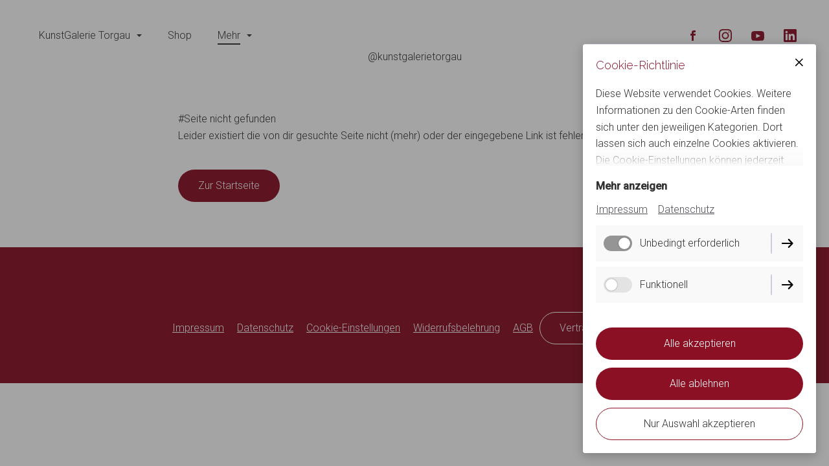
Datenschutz (686, 209)
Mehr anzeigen (631, 186)
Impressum (622, 209)
